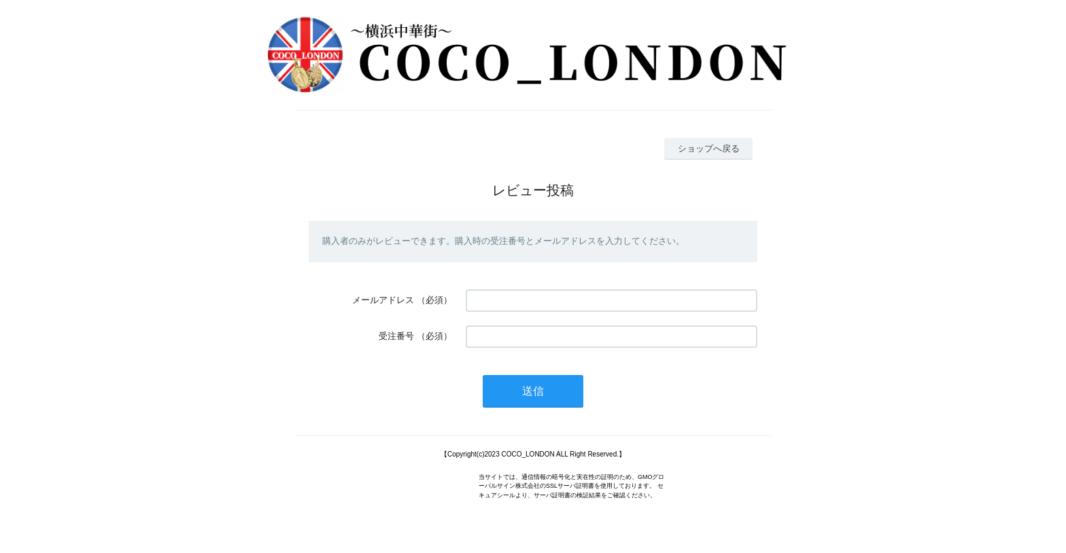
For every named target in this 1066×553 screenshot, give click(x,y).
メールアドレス (383, 300)
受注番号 (396, 336)
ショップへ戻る (709, 148)
